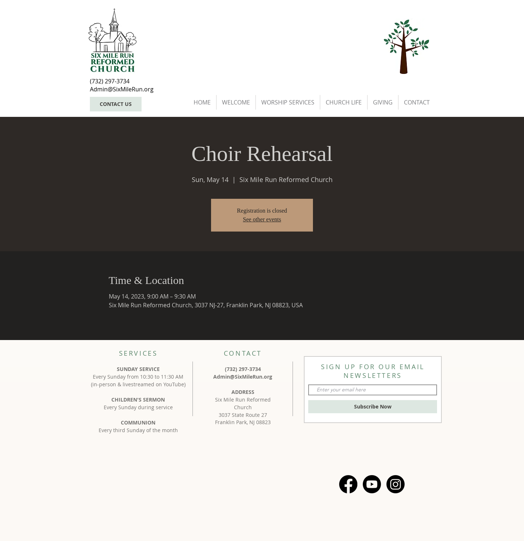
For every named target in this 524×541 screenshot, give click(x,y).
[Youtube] (372, 484)
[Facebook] (348, 484)
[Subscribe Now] (372, 406)
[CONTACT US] (116, 104)
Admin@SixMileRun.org (242, 376)
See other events (262, 219)
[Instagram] (395, 484)
